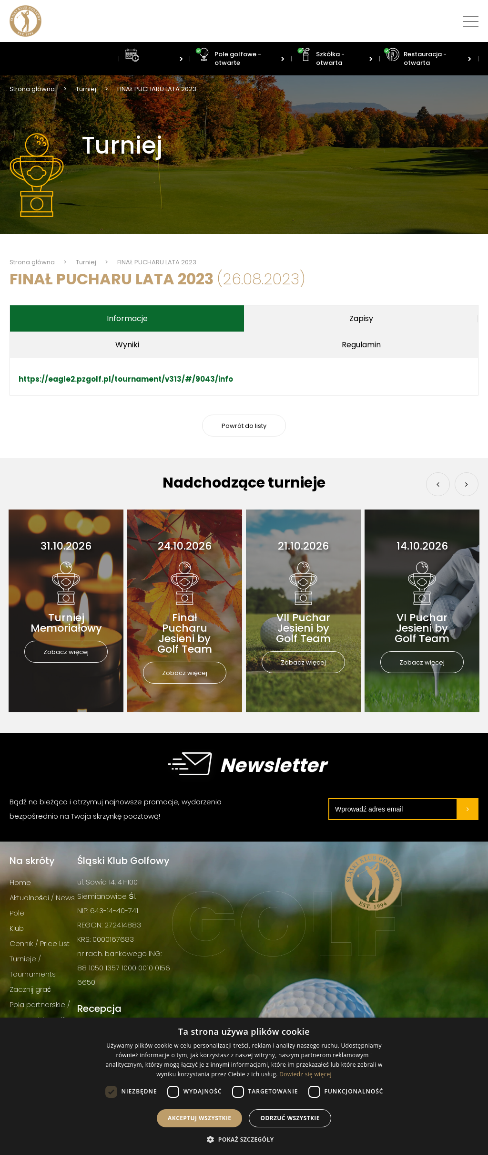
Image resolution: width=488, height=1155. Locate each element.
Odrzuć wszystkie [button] (289, 1118)
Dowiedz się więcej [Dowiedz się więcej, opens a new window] (305, 1074)
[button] (244, 1139)
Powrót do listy (244, 425)
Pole (17, 913)
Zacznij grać (30, 989)
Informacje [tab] (88, 318)
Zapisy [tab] (244, 318)
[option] (66, 611)
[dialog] (244, 1086)
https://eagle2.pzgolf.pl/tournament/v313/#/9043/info (126, 379)
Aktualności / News (42, 898)
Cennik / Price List (40, 943)
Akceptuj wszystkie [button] (199, 1118)
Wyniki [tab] (400, 318)
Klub (17, 928)
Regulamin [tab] (244, 344)
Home (20, 882)
